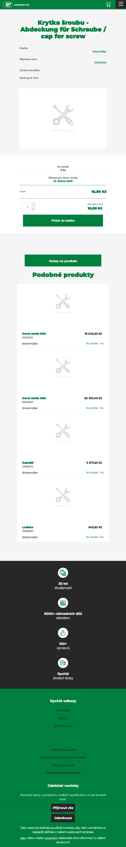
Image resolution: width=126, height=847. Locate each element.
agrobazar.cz (63, 725)
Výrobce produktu (30, 70)
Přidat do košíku (63, 220)
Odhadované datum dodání (63, 177)
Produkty (63, 710)
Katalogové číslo (29, 77)
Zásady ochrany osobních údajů (63, 757)
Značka (24, 48)
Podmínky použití (63, 749)
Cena (22, 191)
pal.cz (63, 718)
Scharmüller (99, 51)
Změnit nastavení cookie (63, 772)
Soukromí (51, 838)
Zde (22, 838)
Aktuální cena (95, 204)
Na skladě (63, 166)
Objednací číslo (28, 59)
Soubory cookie (63, 765)
